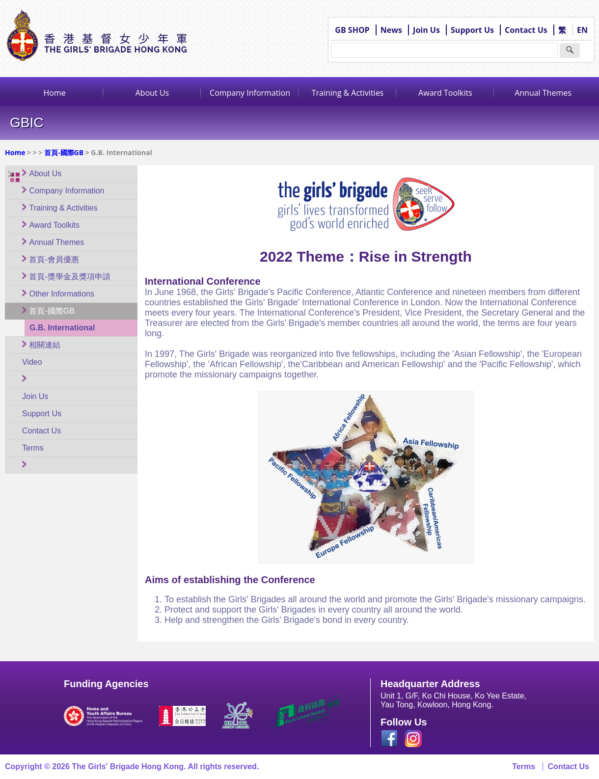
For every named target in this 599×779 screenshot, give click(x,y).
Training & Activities (348, 92)
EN (582, 30)
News (391, 30)
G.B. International (62, 327)
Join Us (426, 30)
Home (54, 92)
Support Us (472, 30)
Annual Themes (543, 92)
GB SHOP (352, 30)
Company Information (250, 92)
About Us (152, 92)
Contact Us (526, 30)
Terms (523, 766)
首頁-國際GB (63, 152)
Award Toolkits (445, 92)
